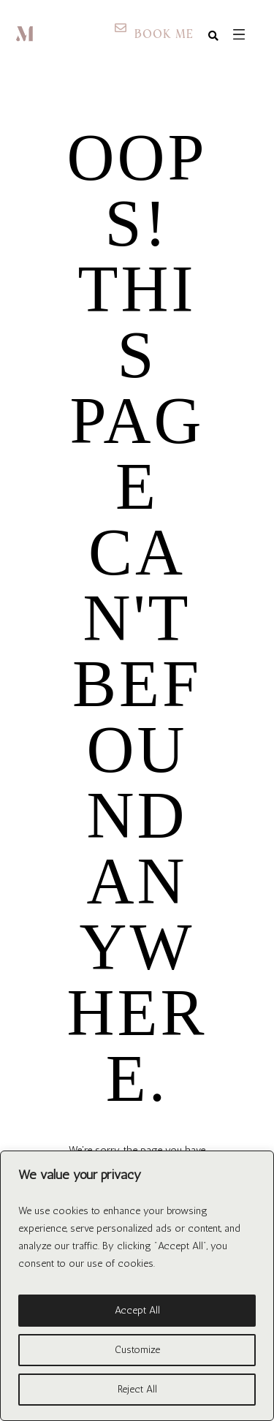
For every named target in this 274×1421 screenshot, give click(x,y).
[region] (137, 1286)
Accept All (137, 1310)
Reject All (137, 1389)
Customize (137, 1350)
